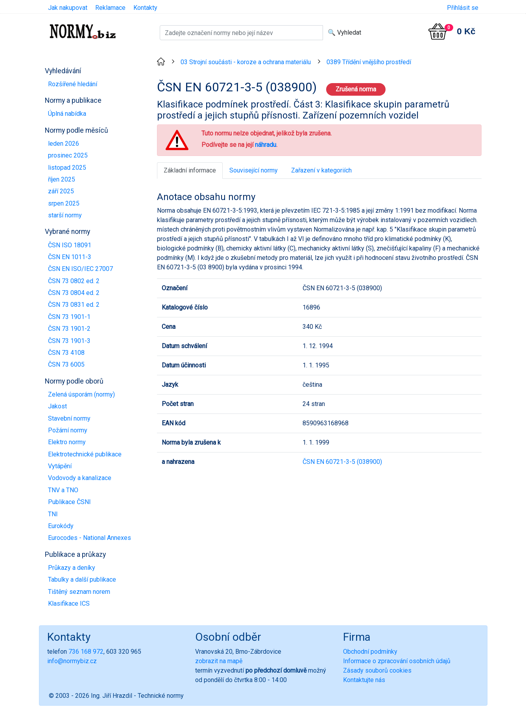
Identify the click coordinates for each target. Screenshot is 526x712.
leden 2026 (63, 143)
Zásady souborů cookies (377, 670)
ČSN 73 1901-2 (69, 328)
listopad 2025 (67, 167)
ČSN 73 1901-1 (69, 317)
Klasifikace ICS (69, 603)
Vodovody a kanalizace (79, 478)
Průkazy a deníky (71, 567)
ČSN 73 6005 (66, 364)
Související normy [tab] (253, 170)
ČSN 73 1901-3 (69, 341)
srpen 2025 (63, 203)
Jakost (57, 406)
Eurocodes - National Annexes (89, 537)
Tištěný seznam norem (79, 591)
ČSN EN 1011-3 (69, 257)
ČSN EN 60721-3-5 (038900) (342, 461)
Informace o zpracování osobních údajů (396, 661)
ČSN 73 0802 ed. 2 (74, 281)
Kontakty (145, 7)
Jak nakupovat (67, 7)
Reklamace (110, 7)
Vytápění (60, 466)
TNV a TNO (63, 490)
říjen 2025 (61, 179)
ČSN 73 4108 (66, 352)
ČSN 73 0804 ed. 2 (74, 293)
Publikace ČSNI (69, 502)
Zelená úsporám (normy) (81, 394)
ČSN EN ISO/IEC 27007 (80, 269)
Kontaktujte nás (364, 680)
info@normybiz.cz (72, 661)
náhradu (265, 144)
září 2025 (61, 191)
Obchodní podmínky (370, 651)
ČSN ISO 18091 (69, 245)
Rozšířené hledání (72, 84)
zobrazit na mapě (218, 661)
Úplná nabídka (67, 113)
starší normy (65, 215)
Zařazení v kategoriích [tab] (321, 170)
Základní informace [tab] (190, 170)
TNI (53, 514)
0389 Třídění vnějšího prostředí (369, 62)
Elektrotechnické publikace (85, 454)
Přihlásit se (462, 7)
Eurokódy (61, 526)
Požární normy (67, 430)
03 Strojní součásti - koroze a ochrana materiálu (246, 62)
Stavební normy (69, 418)
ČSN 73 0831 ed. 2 (74, 304)
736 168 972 (85, 651)
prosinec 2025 (68, 155)
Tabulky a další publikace (82, 579)
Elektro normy (67, 442)
